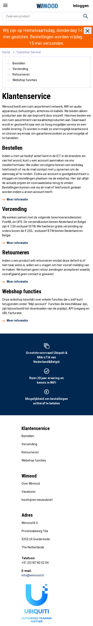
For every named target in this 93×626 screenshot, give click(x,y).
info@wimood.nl (33, 575)
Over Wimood (31, 483)
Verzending (17, 69)
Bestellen (16, 63)
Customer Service (29, 52)
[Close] (87, 30)
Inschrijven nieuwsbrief (37, 499)
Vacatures (29, 491)
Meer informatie (15, 199)
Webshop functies (22, 80)
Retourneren (18, 74)
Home (6, 52)
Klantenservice (36, 428)
